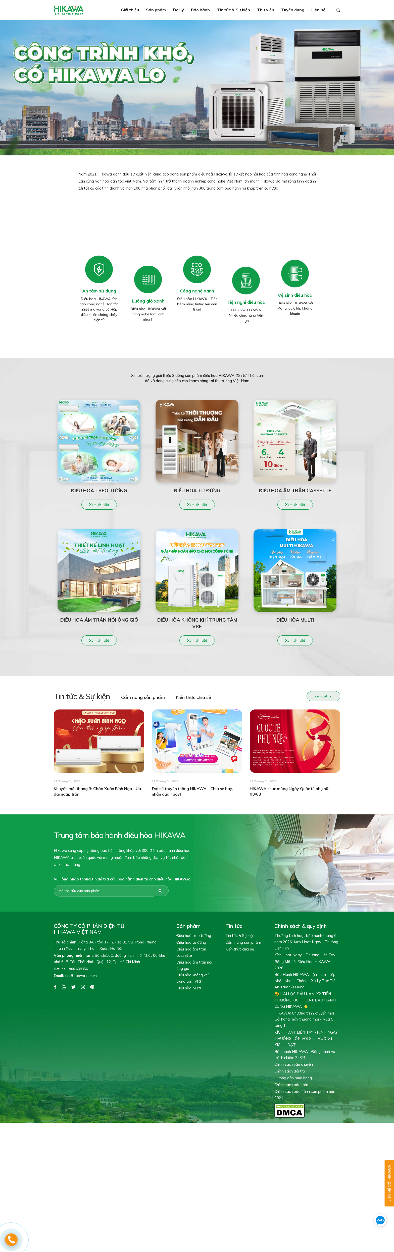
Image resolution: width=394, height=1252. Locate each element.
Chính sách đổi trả (289, 1071)
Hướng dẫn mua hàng (293, 1078)
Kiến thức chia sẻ (184, 697)
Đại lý (178, 9)
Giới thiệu (130, 9)
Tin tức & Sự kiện (233, 9)
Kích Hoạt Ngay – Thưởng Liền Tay (304, 954)
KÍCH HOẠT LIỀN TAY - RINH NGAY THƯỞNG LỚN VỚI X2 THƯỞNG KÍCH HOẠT (306, 1038)
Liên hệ (318, 9)
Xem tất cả (314, 696)
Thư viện (265, 9)
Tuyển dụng (292, 9)
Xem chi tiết (99, 514)
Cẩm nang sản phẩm (134, 697)
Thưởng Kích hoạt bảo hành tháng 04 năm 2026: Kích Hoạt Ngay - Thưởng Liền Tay (306, 941)
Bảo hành (200, 9)
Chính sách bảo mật (291, 1084)
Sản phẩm (156, 9)
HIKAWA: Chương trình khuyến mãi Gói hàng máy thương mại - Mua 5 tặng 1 (304, 1019)
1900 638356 (71, 969)
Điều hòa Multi (188, 988)
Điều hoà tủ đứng (191, 942)
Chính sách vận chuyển (293, 1064)
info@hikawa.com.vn (75, 976)
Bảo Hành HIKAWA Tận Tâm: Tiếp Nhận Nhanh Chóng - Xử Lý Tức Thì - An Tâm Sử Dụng (306, 980)
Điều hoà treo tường (193, 935)
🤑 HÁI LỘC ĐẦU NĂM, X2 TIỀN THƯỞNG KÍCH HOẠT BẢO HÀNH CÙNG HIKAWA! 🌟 (305, 1000)
